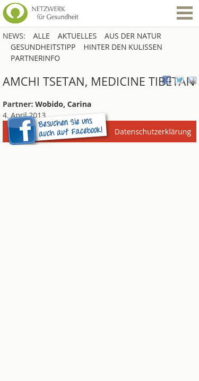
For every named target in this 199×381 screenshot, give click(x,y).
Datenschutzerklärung (153, 131)
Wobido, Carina (63, 104)
